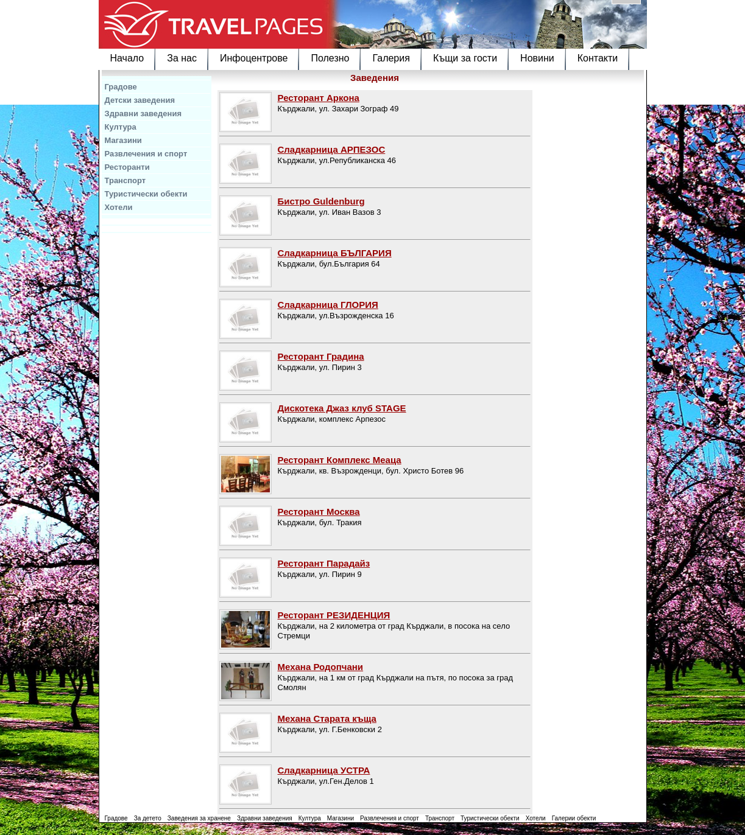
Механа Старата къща (327, 718)
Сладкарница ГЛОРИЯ (328, 304)
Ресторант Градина (321, 356)
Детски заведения (140, 100)
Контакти (597, 58)
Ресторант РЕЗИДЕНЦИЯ (334, 615)
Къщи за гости (465, 58)
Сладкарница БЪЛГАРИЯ (335, 253)
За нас (182, 58)
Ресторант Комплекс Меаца (339, 460)
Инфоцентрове (254, 58)
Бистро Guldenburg (321, 201)
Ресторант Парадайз (324, 563)
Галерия (390, 58)
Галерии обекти (574, 818)
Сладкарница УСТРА (324, 770)
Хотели (119, 207)
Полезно (330, 58)
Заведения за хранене (199, 818)
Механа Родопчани (321, 667)
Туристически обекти (146, 193)
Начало (127, 58)
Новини (537, 58)
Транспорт (125, 180)
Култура (120, 126)
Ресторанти (127, 167)
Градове (121, 86)
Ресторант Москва (319, 511)
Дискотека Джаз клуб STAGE (342, 408)
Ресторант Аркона (318, 98)
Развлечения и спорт (146, 153)
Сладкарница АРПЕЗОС (332, 149)
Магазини (123, 140)
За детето (147, 818)
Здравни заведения (143, 113)
